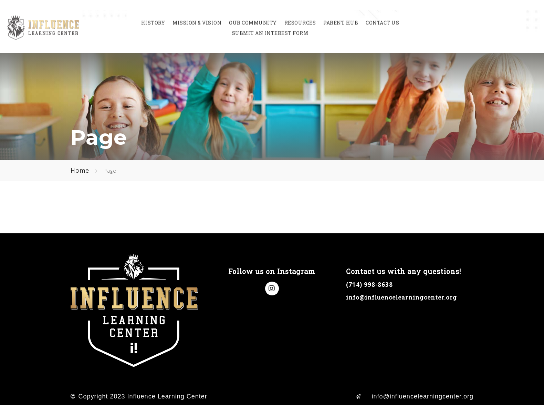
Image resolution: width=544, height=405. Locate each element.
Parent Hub (340, 17)
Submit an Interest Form (270, 27)
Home (80, 170)
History (153, 17)
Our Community (253, 17)
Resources (300, 17)
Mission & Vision (196, 17)
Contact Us (382, 17)
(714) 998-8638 (369, 284)
